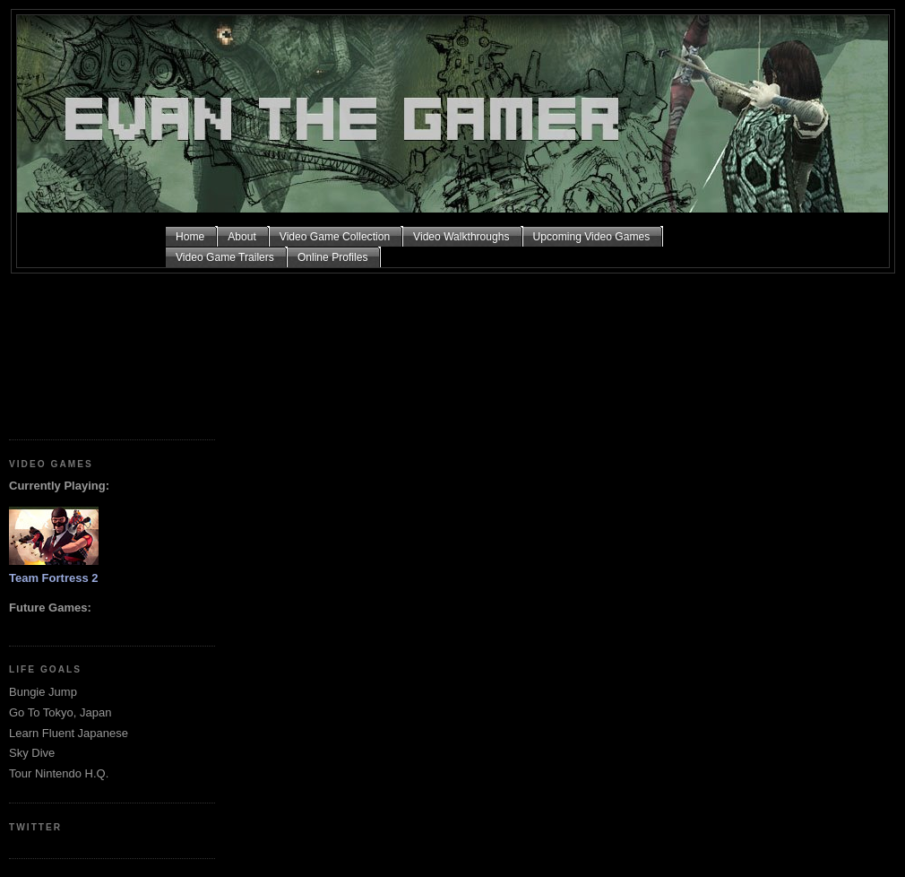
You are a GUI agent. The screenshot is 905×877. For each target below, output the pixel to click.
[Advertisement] (89, 349)
